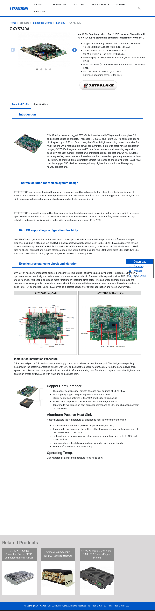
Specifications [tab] (41, 104)
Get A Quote (137, 275)
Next (74, 50)
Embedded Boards (42, 22)
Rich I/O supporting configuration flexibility (46, 231)
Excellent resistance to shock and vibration (45, 265)
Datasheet (137, 266)
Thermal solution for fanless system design (46, 184)
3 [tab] (45, 69)
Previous (13, 50)
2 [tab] (41, 69)
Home (13, 22)
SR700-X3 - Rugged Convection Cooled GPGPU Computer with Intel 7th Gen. (19, 554)
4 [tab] (50, 69)
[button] (44, 50)
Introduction (25, 116)
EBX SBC (60, 22)
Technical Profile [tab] (20, 104)
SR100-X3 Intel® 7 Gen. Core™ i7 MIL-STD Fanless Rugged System (96, 554)
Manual (135, 270)
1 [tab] (37, 69)
